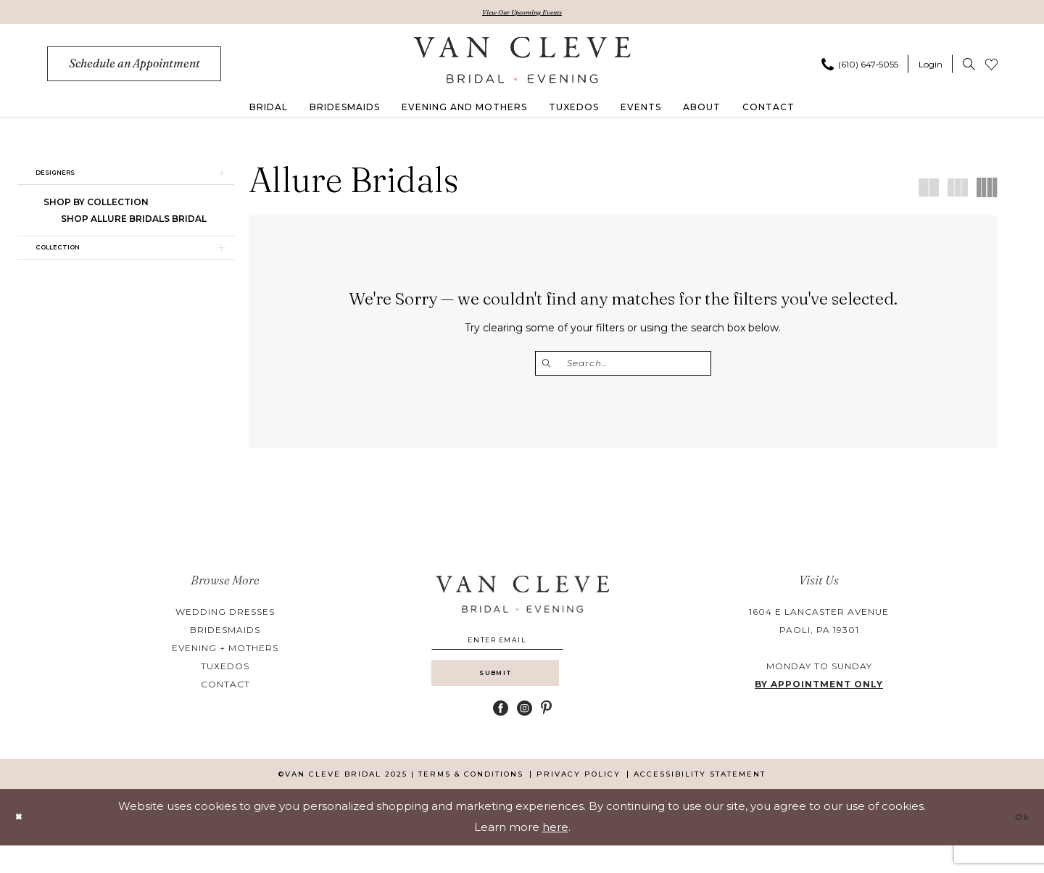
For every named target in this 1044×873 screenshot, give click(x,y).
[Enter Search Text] (623, 367)
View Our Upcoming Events (522, 14)
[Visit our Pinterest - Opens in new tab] (546, 735)
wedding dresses (225, 617)
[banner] (522, 63)
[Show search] (969, 67)
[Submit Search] (550, 367)
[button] (931, 67)
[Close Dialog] (22, 844)
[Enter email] (522, 649)
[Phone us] (859, 67)
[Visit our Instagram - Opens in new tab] (524, 735)
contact (225, 689)
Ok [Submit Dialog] (1018, 844)
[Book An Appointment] (134, 67)
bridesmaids (225, 635)
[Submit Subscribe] (522, 695)
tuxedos (225, 671)
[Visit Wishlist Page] (991, 67)
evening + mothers (225, 653)
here (555, 854)
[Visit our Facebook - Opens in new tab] (500, 735)
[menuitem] (134, 67)
